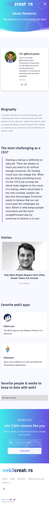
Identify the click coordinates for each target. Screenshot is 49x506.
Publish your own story (36, 479)
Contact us (6, 482)
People (12, 479)
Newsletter (21, 479)
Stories (4, 479)
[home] (18, 4)
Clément (11, 502)
